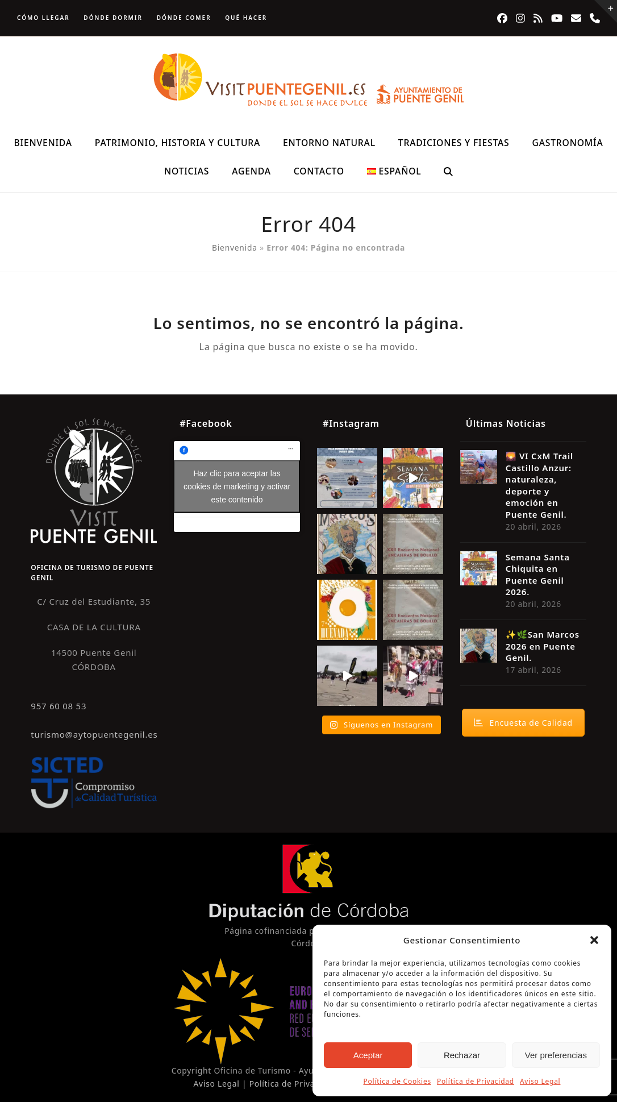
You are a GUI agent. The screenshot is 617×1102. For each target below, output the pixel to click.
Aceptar (368, 1055)
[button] (594, 940)
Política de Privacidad (475, 1081)
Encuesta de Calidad (523, 722)
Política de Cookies (397, 1081)
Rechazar (462, 1055)
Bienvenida (234, 247)
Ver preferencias (556, 1055)
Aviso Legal (540, 1081)
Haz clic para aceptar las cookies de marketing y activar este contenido (237, 486)
